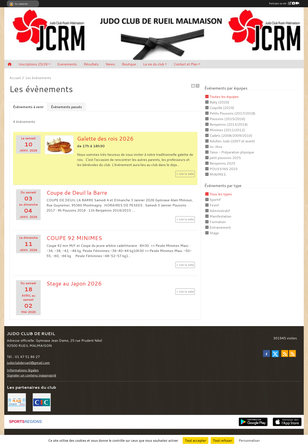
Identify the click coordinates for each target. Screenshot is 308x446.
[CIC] (42, 401)
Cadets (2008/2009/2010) (231, 135)
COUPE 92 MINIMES (74, 237)
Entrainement (220, 227)
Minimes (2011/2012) (227, 130)
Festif (214, 205)
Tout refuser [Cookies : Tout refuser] (222, 440)
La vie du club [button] (153, 64)
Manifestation (220, 216)
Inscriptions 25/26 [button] (33, 64)
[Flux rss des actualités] (284, 353)
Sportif (215, 199)
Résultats (91, 64)
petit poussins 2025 (225, 157)
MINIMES (218, 174)
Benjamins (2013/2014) (229, 124)
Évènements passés (66, 107)
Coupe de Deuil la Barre (76, 192)
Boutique (129, 64)
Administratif (220, 210)
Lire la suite (186, 174)
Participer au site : (284, 3)
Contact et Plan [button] (185, 64)
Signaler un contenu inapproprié (31, 375)
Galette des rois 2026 (105, 138)
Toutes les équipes (224, 96)
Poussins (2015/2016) (227, 118)
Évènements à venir (28, 107)
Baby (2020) (219, 102)
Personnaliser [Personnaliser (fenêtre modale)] (249, 440)
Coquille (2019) (222, 107)
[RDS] (17, 401)
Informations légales (23, 370)
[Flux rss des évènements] (292, 353)
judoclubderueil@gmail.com (28, 362)
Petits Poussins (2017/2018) (232, 113)
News (110, 64)
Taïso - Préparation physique (232, 152)
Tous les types (221, 194)
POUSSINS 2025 (224, 168)
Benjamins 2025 (222, 163)
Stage (214, 233)
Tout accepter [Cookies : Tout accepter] (195, 440)
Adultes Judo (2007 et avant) (232, 141)
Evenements (67, 64)
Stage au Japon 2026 (74, 283)
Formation (218, 221)
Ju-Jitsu (216, 146)
